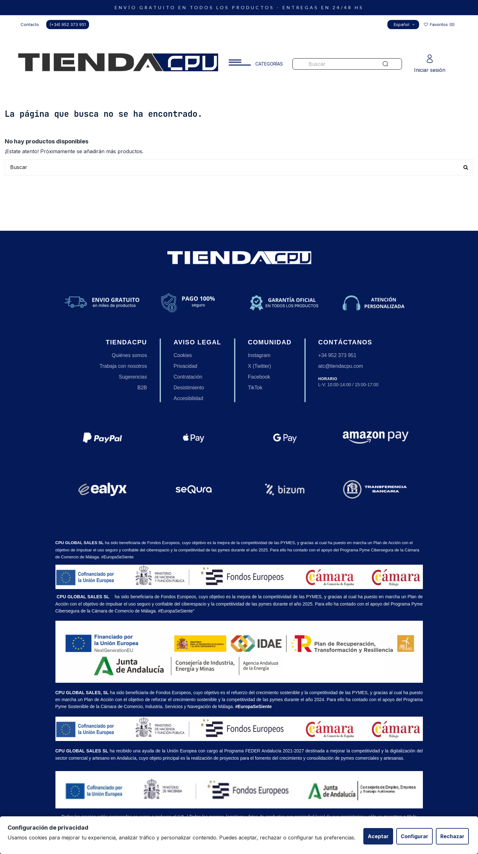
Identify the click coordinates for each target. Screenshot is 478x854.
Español (405, 24)
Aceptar (378, 836)
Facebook (259, 377)
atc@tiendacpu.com (340, 366)
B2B (142, 387)
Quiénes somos (129, 355)
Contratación (188, 377)
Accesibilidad (188, 398)
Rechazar (452, 836)
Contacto (30, 24)
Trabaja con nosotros (123, 366)
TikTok (255, 387)
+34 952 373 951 (337, 355)
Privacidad (185, 366)
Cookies (183, 355)
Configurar (414, 836)
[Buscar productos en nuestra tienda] (331, 64)
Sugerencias (133, 377)
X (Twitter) (259, 366)
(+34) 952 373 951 (67, 24)
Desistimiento (189, 387)
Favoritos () (439, 24)
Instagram (259, 355)
